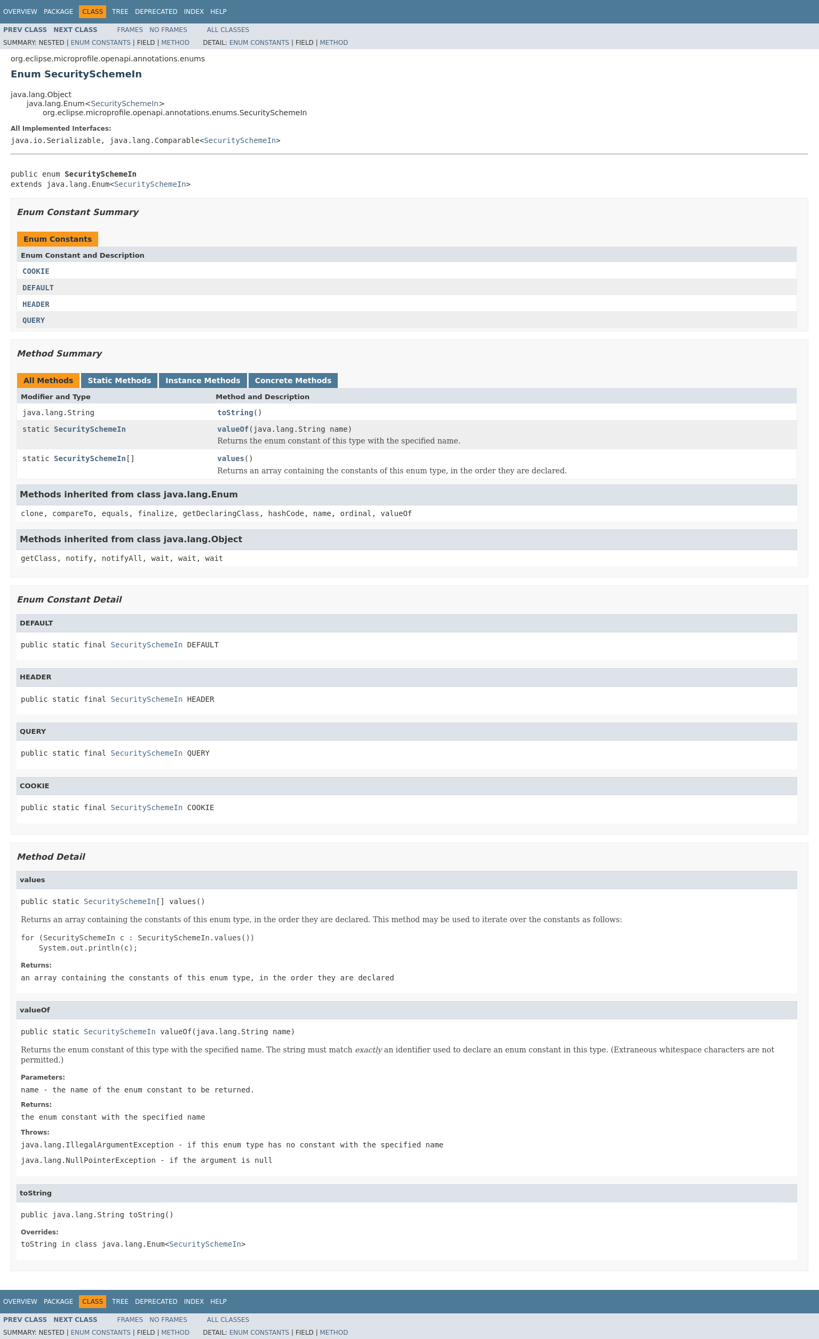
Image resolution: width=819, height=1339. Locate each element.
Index (194, 11)
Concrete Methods (293, 380)
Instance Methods (202, 380)
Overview (20, 11)
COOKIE (36, 271)
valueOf (233, 429)
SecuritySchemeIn (124, 103)
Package (58, 11)
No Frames (168, 30)
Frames (130, 30)
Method (175, 42)
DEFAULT (38, 287)
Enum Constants (100, 42)
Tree (120, 11)
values (230, 458)
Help (218, 11)
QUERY (33, 320)
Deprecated (156, 11)
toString (235, 412)
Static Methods (119, 380)
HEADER (36, 304)
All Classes (228, 30)
